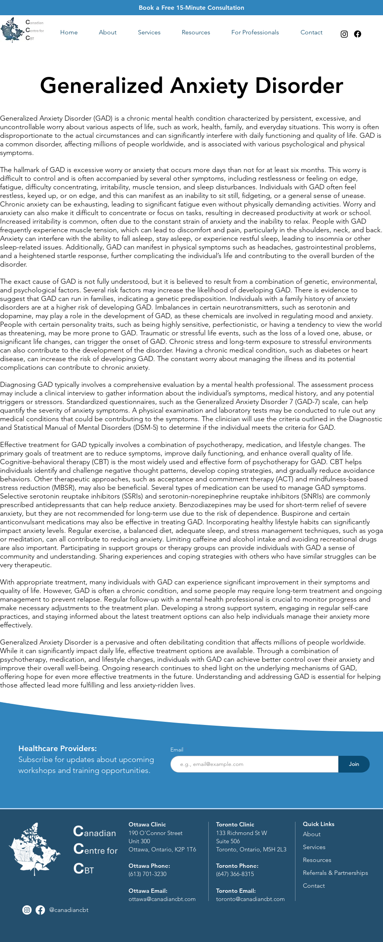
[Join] (354, 764)
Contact (314, 885)
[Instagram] (344, 34)
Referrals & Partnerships (335, 872)
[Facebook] (357, 34)
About (311, 834)
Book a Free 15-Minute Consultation (191, 7)
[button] (107, 32)
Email (177, 749)
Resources (317, 860)
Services (314, 847)
